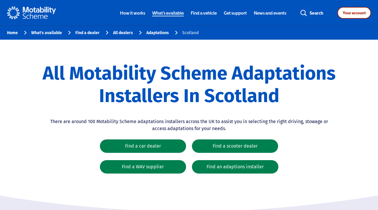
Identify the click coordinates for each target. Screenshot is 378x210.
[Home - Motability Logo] (31, 12)
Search (316, 12)
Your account (354, 12)
